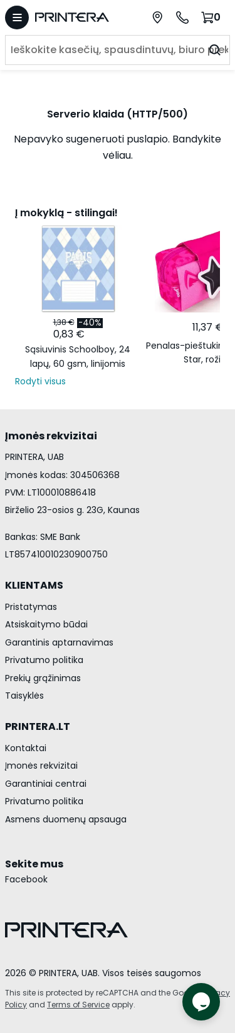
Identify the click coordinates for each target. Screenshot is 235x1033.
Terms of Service (78, 1004)
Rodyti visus (40, 381)
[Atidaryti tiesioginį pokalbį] (201, 1002)
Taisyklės (24, 695)
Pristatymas (31, 607)
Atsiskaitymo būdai (46, 624)
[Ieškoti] (215, 50)
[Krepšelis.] (212, 17)
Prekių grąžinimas (43, 678)
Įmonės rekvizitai (41, 765)
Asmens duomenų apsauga (66, 819)
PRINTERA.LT (37, 726)
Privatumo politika (44, 660)
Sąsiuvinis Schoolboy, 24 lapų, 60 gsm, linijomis (77, 356)
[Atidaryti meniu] (17, 17)
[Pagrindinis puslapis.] (78, 17)
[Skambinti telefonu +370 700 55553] (182, 17)
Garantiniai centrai (45, 783)
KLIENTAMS (34, 585)
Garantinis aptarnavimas (59, 642)
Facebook (26, 879)
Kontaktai (25, 748)
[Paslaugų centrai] (157, 17)
